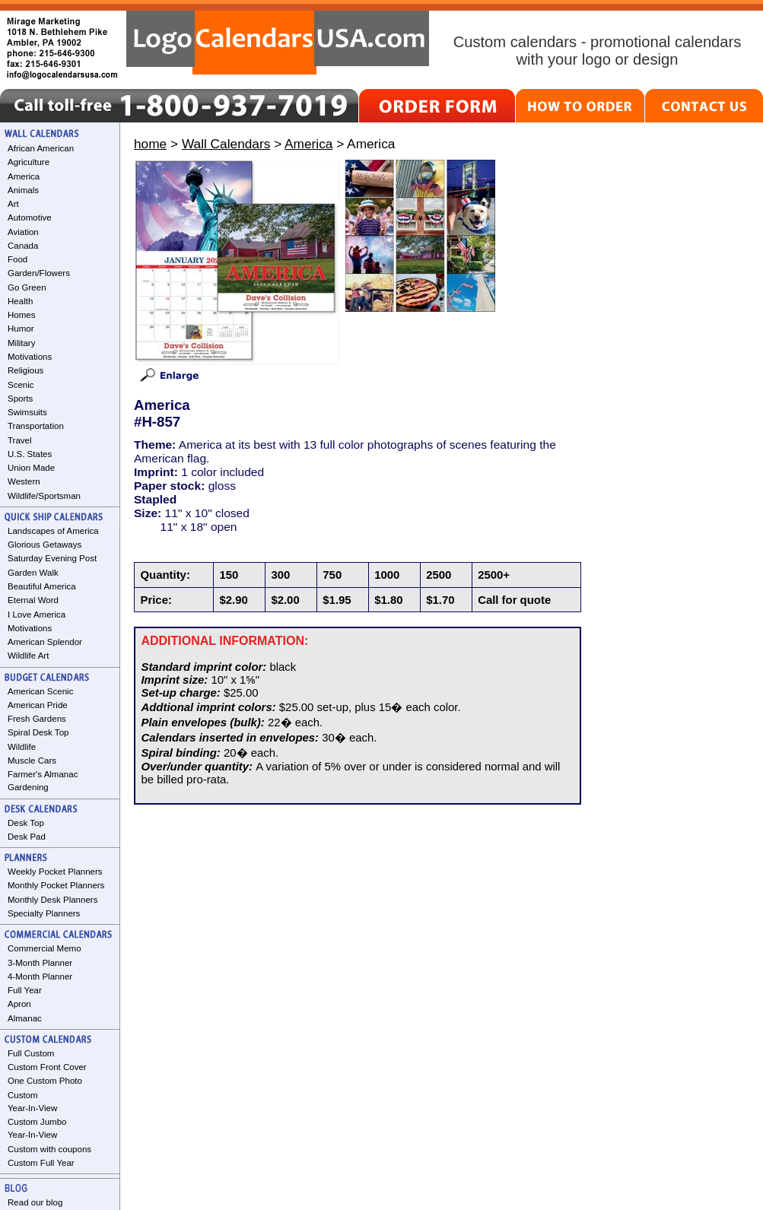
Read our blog (35, 1202)
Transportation (36, 425)
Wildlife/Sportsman (44, 495)
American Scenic (40, 691)
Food (17, 259)
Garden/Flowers (39, 273)
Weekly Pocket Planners (55, 871)
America (24, 176)
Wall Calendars (226, 143)
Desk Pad (27, 836)
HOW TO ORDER (580, 105)
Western (24, 481)
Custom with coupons (49, 1149)
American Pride (38, 705)
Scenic (21, 384)
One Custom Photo (45, 1080)
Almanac (25, 1018)
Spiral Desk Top (38, 732)
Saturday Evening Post (52, 558)
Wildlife (22, 746)
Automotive (30, 217)
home (150, 143)
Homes (21, 314)
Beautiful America (42, 586)
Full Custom (31, 1053)
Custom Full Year (41, 1162)
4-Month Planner (40, 976)
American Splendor (45, 641)
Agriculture (28, 162)
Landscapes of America (53, 530)
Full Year (25, 990)
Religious (25, 370)
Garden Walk (33, 572)
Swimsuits (27, 412)
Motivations (30, 356)
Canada (23, 245)
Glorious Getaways (44, 544)
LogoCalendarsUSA (277, 43)
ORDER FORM (437, 105)
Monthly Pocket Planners (56, 885)
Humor (21, 328)
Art (13, 203)
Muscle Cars (32, 760)
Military (21, 343)
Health (20, 301)
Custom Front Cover (47, 1067)
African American (41, 148)
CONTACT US (704, 105)
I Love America (36, 614)
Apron (19, 1003)
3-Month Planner (40, 962)
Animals (23, 190)
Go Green (27, 287)
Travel (20, 440)
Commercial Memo (44, 948)
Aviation (23, 232)
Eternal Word (33, 600)
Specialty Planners (44, 913)
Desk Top (26, 822)
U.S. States (30, 454)
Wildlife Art (28, 655)
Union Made (31, 467)
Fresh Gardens (37, 718)
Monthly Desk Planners (52, 899)
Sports (20, 398)
